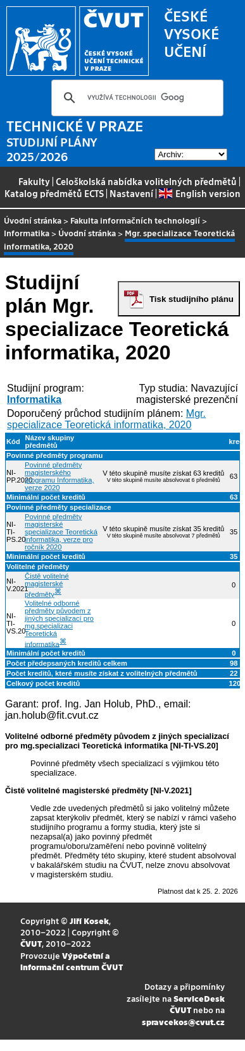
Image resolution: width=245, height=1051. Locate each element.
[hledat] (135, 97)
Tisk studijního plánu (191, 299)
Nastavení (131, 193)
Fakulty (34, 181)
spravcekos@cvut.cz (183, 1021)
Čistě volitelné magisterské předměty (47, 585)
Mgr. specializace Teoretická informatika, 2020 (106, 419)
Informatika (26, 232)
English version (199, 193)
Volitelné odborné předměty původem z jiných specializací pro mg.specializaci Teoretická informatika (59, 623)
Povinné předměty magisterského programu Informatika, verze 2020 (59, 476)
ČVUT (31, 943)
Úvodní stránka (32, 220)
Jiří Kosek (89, 920)
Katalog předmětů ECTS (54, 193)
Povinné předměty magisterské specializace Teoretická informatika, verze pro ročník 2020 (61, 532)
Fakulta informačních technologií (135, 220)
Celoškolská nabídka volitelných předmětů (146, 181)
